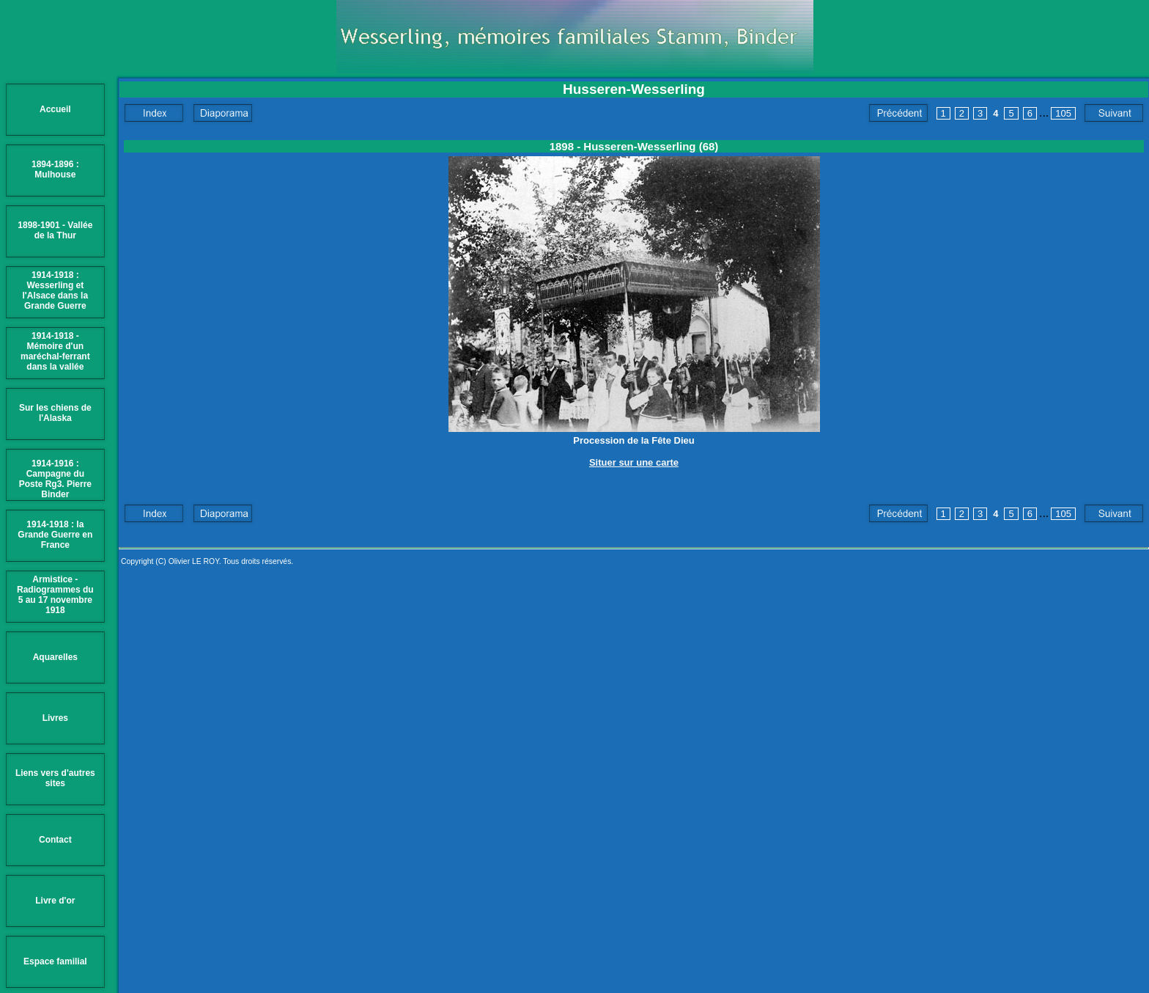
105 (1063, 113)
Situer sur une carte (634, 462)
